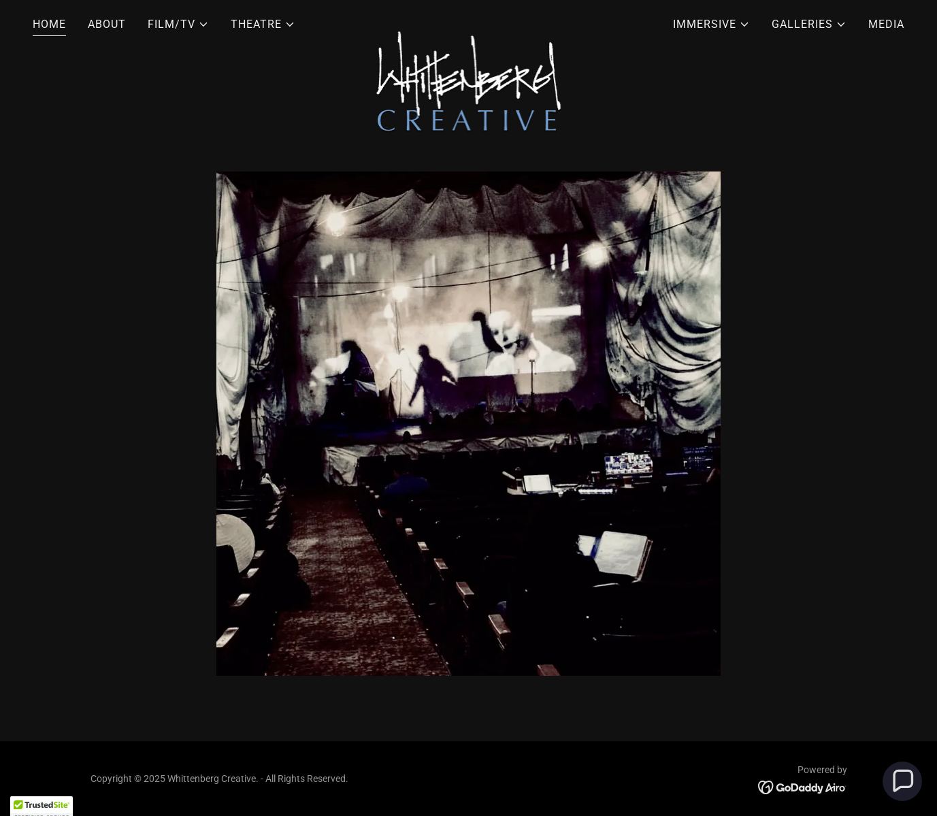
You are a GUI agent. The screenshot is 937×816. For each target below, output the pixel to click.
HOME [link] (49, 24)
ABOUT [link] (107, 24)
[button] (178, 24)
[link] (468, 21)
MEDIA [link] (886, 24)
